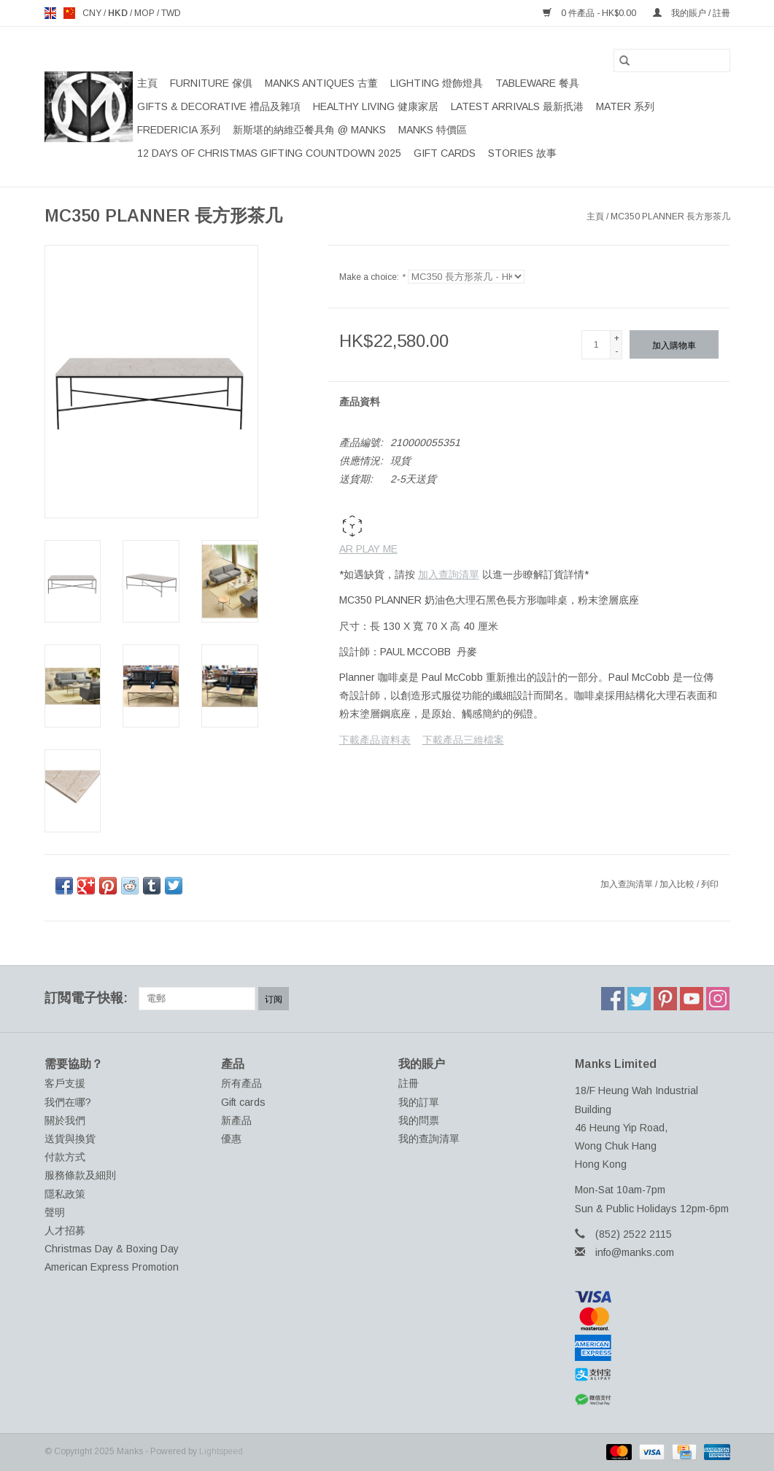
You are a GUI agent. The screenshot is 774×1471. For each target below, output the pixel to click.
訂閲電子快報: (86, 998)
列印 (710, 884)
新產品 (236, 1120)
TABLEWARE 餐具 (537, 83)
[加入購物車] (674, 344)
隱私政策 (64, 1194)
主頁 (147, 83)
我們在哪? (67, 1102)
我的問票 (418, 1120)
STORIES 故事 (522, 153)
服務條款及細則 (80, 1175)
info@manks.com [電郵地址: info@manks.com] (634, 1252)
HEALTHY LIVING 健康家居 (375, 106)
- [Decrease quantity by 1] (616, 351)
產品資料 (359, 401)
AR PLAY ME (368, 533)
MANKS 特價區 (432, 130)
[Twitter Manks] (639, 998)
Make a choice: (372, 277)
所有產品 (241, 1083)
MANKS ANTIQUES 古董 (321, 83)
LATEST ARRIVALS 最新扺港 (517, 106)
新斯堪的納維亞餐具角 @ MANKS (309, 130)
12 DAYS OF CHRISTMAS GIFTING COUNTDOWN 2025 (269, 153)
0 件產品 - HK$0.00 (590, 13)
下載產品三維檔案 (463, 740)
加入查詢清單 (448, 574)
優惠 (231, 1138)
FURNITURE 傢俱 (211, 83)
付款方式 (64, 1157)
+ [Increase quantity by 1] (616, 338)
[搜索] (672, 60)
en (50, 13)
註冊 (408, 1083)
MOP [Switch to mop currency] (145, 13)
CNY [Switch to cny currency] (93, 13)
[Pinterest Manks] (665, 998)
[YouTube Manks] (691, 998)
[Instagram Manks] (718, 998)
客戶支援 (64, 1083)
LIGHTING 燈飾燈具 (436, 83)
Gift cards (445, 153)
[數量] (596, 344)
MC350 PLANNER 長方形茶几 (670, 216)
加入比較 (678, 884)
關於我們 (64, 1120)
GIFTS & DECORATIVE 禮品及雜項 (219, 106)
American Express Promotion (111, 1267)
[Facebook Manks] (612, 998)
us (69, 13)
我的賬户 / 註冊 (691, 13)
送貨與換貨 (70, 1138)
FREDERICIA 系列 (178, 130)
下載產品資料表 (375, 740)
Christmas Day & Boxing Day (111, 1249)
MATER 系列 (625, 106)
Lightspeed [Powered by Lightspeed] (221, 1451)
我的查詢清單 (429, 1138)
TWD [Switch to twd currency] (171, 13)
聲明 (54, 1212)
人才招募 (64, 1230)
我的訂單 (418, 1102)
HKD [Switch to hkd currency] (119, 13)
